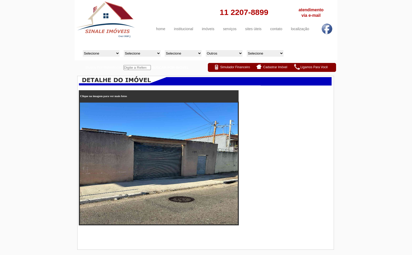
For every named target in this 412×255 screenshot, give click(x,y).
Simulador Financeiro (235, 67)
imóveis (208, 29)
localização (300, 29)
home (160, 29)
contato (276, 29)
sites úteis (253, 29)
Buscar (312, 50)
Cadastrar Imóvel (275, 67)
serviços (229, 29)
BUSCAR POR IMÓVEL (170, 68)
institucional (183, 29)
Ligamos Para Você (314, 67)
